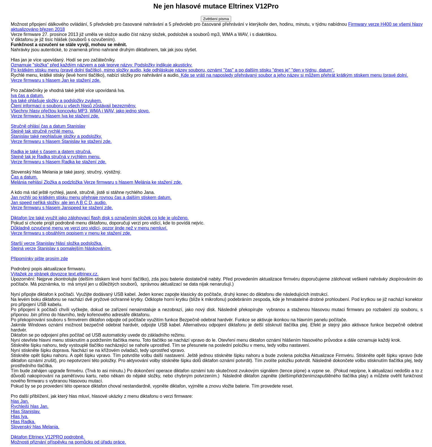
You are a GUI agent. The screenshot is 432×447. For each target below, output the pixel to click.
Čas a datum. (24, 177)
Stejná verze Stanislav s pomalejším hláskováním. (61, 248)
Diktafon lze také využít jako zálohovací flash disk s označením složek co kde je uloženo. (100, 217)
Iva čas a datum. (27, 95)
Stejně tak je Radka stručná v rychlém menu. (55, 156)
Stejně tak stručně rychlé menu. (42, 131)
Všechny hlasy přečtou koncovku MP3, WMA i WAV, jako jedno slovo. (80, 110)
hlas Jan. (20, 401)
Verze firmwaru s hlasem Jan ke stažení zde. (55, 80)
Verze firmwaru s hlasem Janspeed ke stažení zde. (62, 207)
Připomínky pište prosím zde (39, 258)
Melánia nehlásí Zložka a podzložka (47, 182)
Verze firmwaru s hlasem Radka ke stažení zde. (58, 161)
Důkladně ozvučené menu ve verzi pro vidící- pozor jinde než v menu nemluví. (89, 228)
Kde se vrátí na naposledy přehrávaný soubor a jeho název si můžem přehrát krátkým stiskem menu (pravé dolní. (294, 75)
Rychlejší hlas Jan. (29, 406)
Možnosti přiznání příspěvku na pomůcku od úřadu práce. (68, 442)
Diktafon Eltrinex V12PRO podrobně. (48, 437)
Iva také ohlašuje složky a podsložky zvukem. (56, 100)
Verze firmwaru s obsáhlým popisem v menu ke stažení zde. (71, 233)
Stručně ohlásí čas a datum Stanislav (48, 126)
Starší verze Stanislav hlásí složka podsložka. (56, 243)
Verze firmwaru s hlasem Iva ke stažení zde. (55, 116)
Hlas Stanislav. (25, 411)
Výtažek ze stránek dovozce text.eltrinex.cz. (54, 273)
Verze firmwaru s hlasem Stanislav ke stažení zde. (61, 141)
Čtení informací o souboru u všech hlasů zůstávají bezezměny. (73, 105)
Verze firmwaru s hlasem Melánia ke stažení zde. (133, 182)
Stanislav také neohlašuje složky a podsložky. (56, 136)
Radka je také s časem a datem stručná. (51, 151)
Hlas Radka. (23, 421)
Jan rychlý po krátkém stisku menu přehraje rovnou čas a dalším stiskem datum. (91, 197)
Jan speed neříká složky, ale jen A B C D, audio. (59, 202)
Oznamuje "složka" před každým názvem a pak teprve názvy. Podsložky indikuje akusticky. (101, 65)
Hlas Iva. (19, 416)
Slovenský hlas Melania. (35, 426)
